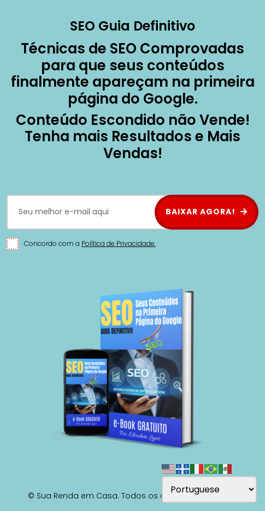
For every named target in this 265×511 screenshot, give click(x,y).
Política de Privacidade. (118, 243)
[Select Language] (209, 489)
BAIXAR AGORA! (207, 211)
